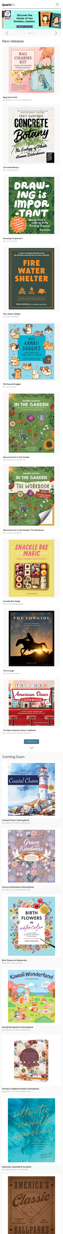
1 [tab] (28, 33)
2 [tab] (30, 33)
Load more (32, 741)
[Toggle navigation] (57, 4)
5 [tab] (35, 33)
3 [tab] (31, 33)
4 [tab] (33, 33)
